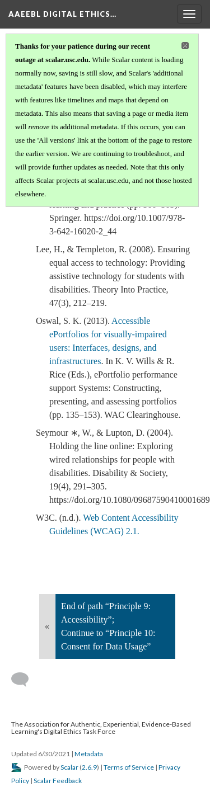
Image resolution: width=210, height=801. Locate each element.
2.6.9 (89, 767)
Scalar (69, 767)
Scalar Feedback (58, 780)
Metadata (88, 754)
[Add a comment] (25, 679)
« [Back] (47, 626)
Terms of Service (129, 767)
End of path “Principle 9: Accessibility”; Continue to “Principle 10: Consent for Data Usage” (108, 626)
